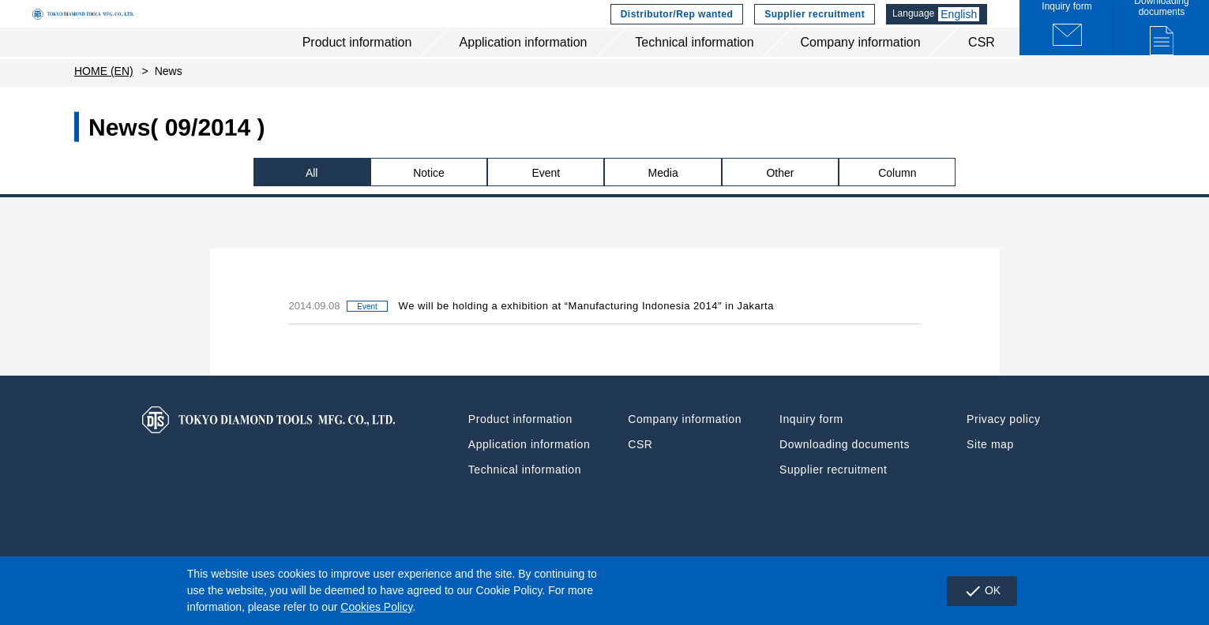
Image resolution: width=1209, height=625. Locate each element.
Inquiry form (811, 450)
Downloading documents (844, 476)
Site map (990, 476)
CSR (981, 70)
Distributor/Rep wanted (680, 27)
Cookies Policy (376, 607)
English (967, 27)
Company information (860, 70)
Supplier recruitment (818, 27)
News (168, 102)
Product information (357, 70)
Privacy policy (1003, 450)
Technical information (694, 70)
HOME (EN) (103, 102)
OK (975, 591)
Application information (524, 70)
